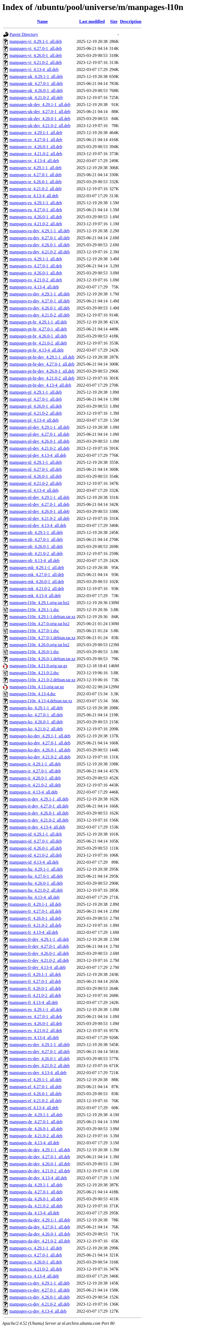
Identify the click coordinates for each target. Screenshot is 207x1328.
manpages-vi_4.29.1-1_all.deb (35, 41)
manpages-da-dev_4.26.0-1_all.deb (39, 1234)
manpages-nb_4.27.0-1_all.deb (36, 539)
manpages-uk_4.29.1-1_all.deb (36, 76)
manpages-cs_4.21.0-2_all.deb (35, 1269)
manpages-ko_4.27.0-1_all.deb (36, 715)
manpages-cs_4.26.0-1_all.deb (35, 1262)
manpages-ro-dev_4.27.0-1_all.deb (39, 301)
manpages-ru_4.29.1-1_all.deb (35, 202)
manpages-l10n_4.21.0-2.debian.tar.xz (42, 679)
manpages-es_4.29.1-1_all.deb (35, 1009)
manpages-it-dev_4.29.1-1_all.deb (38, 799)
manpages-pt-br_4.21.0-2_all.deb (38, 343)
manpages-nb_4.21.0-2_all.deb (36, 553)
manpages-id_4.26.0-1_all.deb (35, 848)
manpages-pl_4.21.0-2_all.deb (35, 413)
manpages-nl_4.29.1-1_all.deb (35, 462)
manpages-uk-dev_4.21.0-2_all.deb (39, 125)
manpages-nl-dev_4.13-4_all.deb (37, 525)
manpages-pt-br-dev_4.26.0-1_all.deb (41, 371)
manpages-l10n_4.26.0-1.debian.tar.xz (42, 658)
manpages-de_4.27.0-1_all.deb (36, 1121)
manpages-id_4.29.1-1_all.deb (35, 834)
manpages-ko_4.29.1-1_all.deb (36, 708)
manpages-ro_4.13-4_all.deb (34, 287)
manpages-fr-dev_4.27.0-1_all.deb (39, 946)
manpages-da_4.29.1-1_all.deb (36, 1185)
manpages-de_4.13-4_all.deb (34, 1142)
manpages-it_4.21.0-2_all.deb (35, 785)
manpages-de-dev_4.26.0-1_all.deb (39, 1164)
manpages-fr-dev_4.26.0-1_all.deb (39, 953)
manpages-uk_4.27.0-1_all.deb (36, 83)
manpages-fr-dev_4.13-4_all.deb (37, 967)
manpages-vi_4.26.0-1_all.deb (35, 55)
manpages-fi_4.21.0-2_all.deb (35, 995)
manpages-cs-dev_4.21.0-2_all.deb (39, 1304)
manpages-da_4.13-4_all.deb (34, 1213)
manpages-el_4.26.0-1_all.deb (35, 1093)
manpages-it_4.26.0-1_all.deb (35, 778)
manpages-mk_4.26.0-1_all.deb (36, 581)
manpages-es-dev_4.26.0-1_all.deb (39, 1058)
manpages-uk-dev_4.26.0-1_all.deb (39, 118)
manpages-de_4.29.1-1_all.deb (36, 1114)
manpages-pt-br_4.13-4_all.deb (36, 350)
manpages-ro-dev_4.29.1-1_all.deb (39, 294)
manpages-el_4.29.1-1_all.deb (35, 1079)
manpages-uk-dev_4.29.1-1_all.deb (39, 104)
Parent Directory (23, 34)
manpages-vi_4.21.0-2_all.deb (35, 62)
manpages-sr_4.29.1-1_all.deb (35, 167)
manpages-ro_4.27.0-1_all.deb (35, 266)
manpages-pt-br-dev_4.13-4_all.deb (40, 385)
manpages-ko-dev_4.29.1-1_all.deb (39, 736)
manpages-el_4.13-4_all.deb (33, 1107)
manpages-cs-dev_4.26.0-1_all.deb (39, 1297)
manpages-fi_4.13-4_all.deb (33, 1002)
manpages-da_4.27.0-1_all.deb (36, 1192)
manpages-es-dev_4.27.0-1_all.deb (39, 1051)
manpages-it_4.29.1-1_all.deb (35, 764)
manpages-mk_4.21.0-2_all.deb (36, 588)
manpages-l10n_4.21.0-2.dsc (34, 672)
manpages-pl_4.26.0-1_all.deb (35, 406)
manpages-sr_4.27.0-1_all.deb (35, 174)
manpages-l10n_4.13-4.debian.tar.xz (40, 701)
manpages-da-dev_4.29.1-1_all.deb (39, 1220)
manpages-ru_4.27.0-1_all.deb (35, 209)
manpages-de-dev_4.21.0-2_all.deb (39, 1171)
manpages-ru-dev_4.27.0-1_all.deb (39, 238)
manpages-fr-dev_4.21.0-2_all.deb (39, 960)
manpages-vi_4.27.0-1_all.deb (35, 48)
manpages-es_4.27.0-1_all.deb (35, 1016)
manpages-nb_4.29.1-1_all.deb (36, 532)
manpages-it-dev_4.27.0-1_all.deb (38, 806)
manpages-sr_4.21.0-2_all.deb (35, 188)
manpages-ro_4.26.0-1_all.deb (35, 273)
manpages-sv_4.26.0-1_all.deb (35, 146)
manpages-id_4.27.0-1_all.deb (35, 841)
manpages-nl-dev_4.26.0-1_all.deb (39, 511)
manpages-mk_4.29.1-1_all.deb (36, 567)
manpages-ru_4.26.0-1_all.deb (35, 216)
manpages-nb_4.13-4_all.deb (34, 560)
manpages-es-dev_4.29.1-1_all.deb (39, 1044)
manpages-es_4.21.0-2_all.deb (35, 1030)
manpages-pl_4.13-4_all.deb (33, 420)
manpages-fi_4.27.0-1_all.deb (35, 981)
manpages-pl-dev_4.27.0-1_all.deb (39, 434)
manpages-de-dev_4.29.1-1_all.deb (39, 1149)
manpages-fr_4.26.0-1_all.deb (35, 918)
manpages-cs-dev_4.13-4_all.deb (37, 1311)
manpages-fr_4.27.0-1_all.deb (35, 911)
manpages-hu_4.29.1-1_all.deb (36, 869)
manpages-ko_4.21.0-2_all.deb (36, 729)
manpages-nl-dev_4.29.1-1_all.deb (39, 497)
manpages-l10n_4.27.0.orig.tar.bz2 (39, 623)
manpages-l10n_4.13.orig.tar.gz (36, 687)
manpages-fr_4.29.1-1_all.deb (35, 904)
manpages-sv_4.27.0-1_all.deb (35, 139)
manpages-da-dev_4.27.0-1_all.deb (39, 1227)
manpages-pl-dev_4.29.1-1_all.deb (39, 427)
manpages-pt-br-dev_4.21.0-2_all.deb (41, 378)
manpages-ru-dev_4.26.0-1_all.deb (39, 245)
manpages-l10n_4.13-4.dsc (32, 694)
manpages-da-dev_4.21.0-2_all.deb (39, 1241)
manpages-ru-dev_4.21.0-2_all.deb (39, 252)
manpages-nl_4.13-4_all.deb (33, 490)
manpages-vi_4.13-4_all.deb (33, 69)
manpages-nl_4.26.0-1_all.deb (35, 476)
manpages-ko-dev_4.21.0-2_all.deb (39, 757)
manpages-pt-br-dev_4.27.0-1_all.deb (41, 364)
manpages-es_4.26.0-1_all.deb (35, 1023)
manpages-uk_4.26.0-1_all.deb (36, 90)
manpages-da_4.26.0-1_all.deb (36, 1199)
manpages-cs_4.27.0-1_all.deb (35, 1255)
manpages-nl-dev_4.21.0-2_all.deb (39, 518)
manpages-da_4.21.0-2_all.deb (36, 1206)
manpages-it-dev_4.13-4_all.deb (37, 827)
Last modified (92, 21)
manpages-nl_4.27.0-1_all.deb (35, 469)
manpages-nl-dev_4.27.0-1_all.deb (39, 504)
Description (130, 21)
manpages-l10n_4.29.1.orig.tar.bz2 (39, 602)
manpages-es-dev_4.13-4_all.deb (37, 1072)
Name (42, 21)
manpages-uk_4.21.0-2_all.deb (36, 97)
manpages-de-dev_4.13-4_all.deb (38, 1178)
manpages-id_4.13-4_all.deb (33, 862)
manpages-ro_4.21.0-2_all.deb (35, 280)
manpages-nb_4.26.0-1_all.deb (36, 546)
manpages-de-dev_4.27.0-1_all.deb (39, 1157)
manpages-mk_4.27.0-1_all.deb (36, 574)
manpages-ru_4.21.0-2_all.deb (35, 224)
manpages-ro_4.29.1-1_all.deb (35, 259)
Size (114, 21)
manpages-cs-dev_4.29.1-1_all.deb (39, 1283)
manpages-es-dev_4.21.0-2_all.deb (39, 1065)
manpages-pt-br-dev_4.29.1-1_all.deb (41, 357)
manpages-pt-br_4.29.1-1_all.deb (38, 322)
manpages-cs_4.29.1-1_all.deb (35, 1248)
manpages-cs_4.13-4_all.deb (34, 1276)
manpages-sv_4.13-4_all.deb (34, 160)
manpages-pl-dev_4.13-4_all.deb (37, 455)
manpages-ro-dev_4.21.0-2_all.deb (39, 315)
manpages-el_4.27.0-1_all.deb (35, 1086)
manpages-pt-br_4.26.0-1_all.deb (38, 336)
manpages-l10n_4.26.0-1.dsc (34, 651)
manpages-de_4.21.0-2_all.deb (36, 1135)
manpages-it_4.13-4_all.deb (33, 792)
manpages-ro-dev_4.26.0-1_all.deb (39, 308)
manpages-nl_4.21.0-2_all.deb (35, 483)
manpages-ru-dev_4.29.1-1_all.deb (39, 231)
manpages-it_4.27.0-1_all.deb (35, 771)
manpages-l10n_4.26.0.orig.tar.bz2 (39, 644)
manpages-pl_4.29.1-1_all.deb (35, 392)
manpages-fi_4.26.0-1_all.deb (35, 988)
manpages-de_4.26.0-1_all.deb (36, 1128)
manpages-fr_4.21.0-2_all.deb (35, 925)
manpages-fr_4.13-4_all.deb (33, 932)
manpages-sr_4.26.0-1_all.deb (35, 181)
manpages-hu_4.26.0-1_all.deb (36, 883)
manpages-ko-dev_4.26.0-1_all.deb (39, 750)
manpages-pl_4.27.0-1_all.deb (35, 399)
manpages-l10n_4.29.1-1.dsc (34, 609)
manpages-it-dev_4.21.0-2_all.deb (38, 820)
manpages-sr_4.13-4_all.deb (33, 195)
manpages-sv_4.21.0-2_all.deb (35, 153)
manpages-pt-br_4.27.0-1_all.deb (38, 329)
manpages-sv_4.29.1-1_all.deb (35, 132)
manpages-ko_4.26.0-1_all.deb (36, 722)
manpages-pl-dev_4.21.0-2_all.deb (39, 448)
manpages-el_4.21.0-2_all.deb (35, 1100)
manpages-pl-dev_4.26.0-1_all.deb (39, 441)
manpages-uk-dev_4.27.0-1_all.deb (39, 111)
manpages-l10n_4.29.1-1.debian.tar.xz (42, 616)
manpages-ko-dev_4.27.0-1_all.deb (39, 743)
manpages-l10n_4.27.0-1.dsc (34, 630)
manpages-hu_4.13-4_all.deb (34, 897)
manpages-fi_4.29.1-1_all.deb (35, 974)
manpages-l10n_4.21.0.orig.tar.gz (38, 665)
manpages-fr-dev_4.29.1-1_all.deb (39, 939)
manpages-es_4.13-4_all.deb (34, 1037)
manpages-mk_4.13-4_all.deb (35, 595)
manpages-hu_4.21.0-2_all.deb (36, 890)
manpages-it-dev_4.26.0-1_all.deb (38, 813)
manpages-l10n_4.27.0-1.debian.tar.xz (42, 637)
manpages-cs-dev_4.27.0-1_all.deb (39, 1290)
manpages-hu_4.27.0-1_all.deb (36, 876)
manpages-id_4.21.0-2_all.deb (35, 855)
